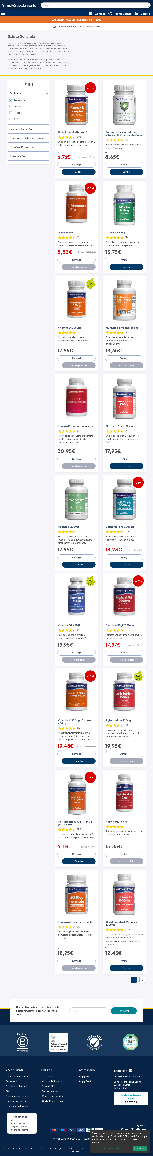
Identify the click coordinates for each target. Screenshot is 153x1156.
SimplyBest (84, 1076)
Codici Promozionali (52, 1101)
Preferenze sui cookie (17, 1096)
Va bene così (140, 1148)
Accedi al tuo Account (17, 1076)
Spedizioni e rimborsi (16, 1086)
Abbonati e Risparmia (53, 1081)
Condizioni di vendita (52, 1096)
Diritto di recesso (51, 1091)
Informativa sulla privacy (18, 1105)
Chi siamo (47, 1076)
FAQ (8, 1091)
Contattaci (11, 1081)
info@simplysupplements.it (128, 1076)
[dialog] (120, 1141)
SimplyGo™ (85, 1081)
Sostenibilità (48, 1086)
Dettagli (76, 164)
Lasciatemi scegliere (112, 1148)
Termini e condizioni (16, 1101)
